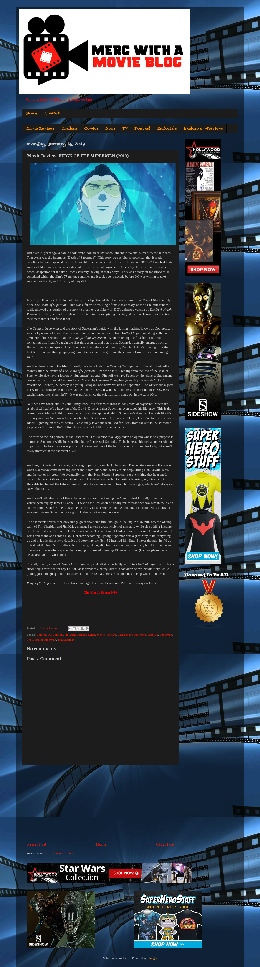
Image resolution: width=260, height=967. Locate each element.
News (110, 128)
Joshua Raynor (86, 634)
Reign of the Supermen (132, 634)
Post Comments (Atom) (58, 853)
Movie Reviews (40, 128)
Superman (166, 634)
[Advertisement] (100, 803)
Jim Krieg (69, 634)
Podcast (142, 128)
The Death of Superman (41, 639)
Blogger (152, 958)
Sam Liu (153, 634)
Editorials (167, 128)
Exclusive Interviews (203, 128)
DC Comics (55, 634)
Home (32, 113)
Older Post (165, 844)
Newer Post (37, 844)
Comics (91, 128)
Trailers (69, 128)
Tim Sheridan (66, 639)
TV (125, 128)
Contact (52, 113)
